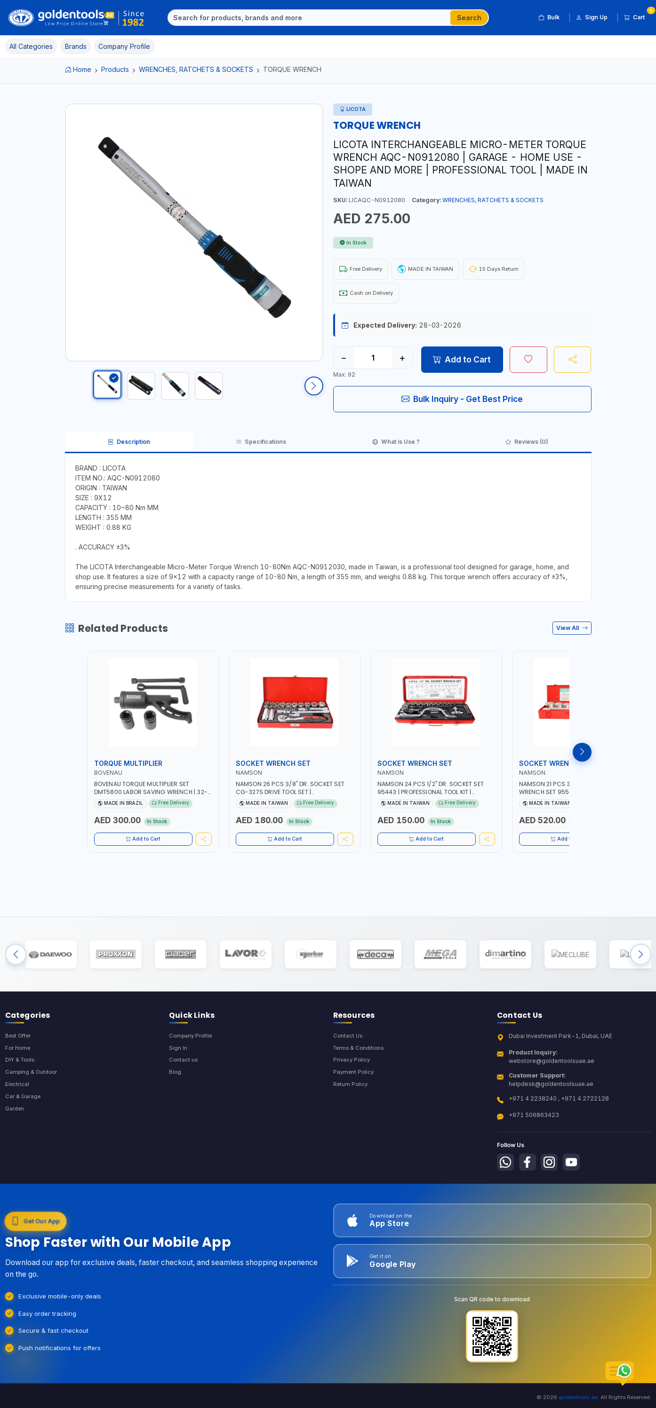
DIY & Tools (21, 1079)
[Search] (309, 17)
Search (469, 18)
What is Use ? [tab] (396, 448)
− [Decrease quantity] (344, 361)
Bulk (549, 17)
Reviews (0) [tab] (527, 448)
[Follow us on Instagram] (553, 1180)
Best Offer (20, 1053)
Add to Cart (462, 363)
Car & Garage (24, 1117)
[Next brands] (640, 967)
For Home (19, 1066)
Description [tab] (128, 448)
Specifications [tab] (261, 448)
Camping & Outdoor (32, 1091)
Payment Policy (354, 1091)
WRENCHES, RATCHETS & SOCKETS (196, 69)
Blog (175, 1091)
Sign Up (592, 17)
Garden (15, 1129)
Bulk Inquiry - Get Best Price (462, 403)
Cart (637, 16)
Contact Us (348, 1053)
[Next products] (582, 760)
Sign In (178, 1066)
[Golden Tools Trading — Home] (76, 18)
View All (572, 636)
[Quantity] (373, 361)
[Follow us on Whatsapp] (506, 1180)
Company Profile (192, 1053)
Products (115, 69)
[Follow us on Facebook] (530, 1180)
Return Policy (351, 1104)
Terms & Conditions (360, 1066)
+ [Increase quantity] (402, 361)
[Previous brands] (15, 967)
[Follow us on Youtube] (577, 1180)
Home (78, 69)
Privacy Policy (352, 1079)
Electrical (18, 1104)
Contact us (184, 1079)
